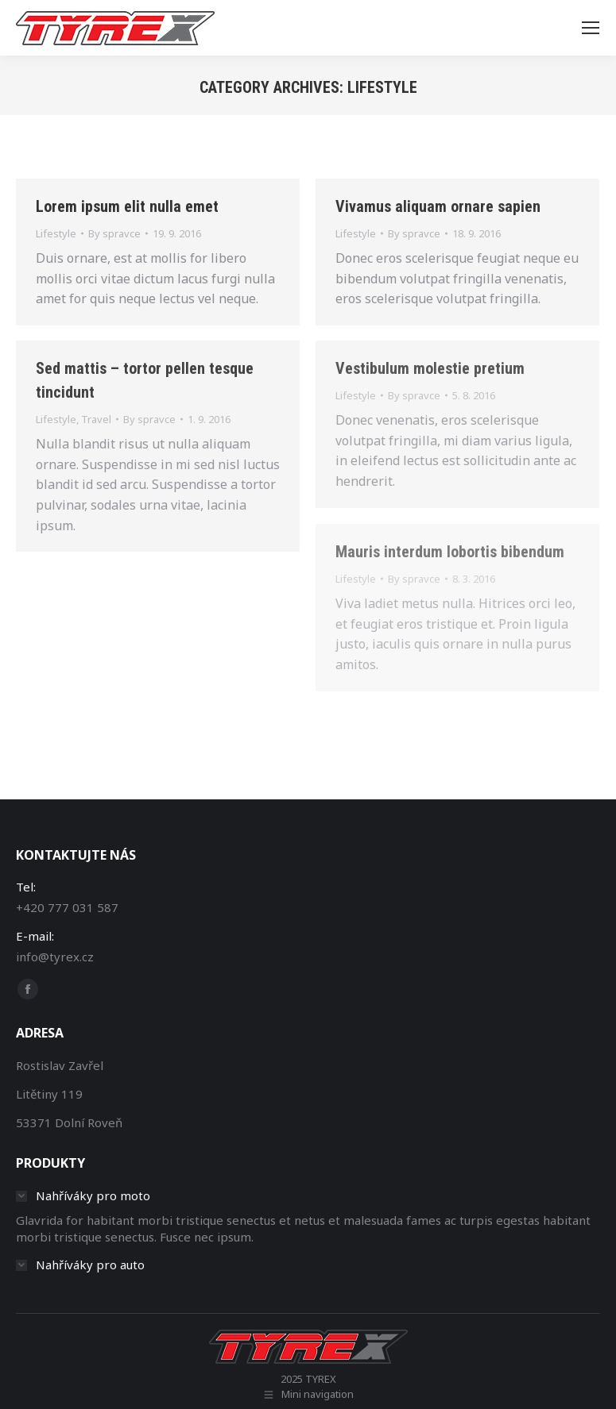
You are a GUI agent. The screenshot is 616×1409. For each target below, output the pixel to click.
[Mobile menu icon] (590, 27)
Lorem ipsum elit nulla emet (127, 206)
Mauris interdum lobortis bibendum (449, 551)
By (114, 233)
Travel (96, 419)
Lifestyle (56, 233)
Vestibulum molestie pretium (430, 368)
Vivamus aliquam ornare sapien (437, 206)
